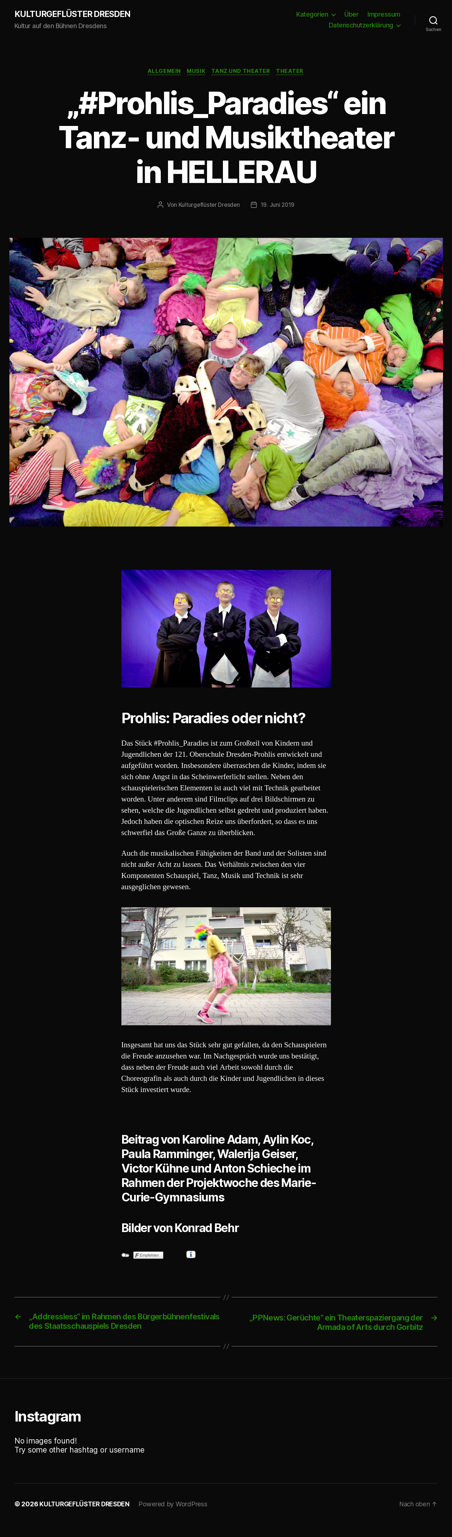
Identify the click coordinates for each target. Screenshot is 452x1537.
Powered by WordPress (176, 1516)
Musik (196, 72)
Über (351, 14)
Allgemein (163, 72)
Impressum (383, 14)
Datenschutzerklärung (361, 25)
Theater (292, 72)
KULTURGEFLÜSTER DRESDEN (75, 14)
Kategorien (312, 14)
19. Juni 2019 (278, 205)
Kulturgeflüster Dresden (208, 205)
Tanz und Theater (242, 72)
